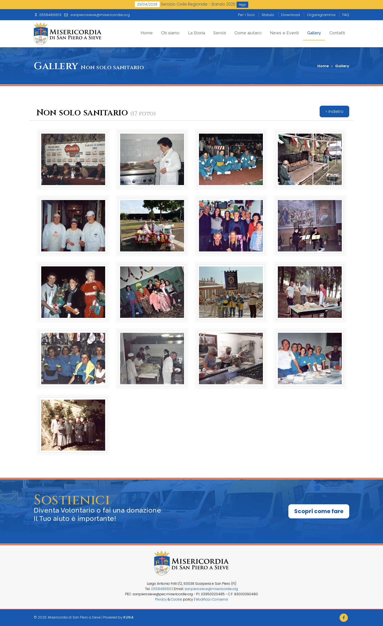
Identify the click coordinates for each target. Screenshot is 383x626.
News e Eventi (284, 32)
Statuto (268, 14)
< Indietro (334, 111)
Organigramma (321, 14)
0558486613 (161, 588)
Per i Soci (246, 14)
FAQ (345, 14)
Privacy (161, 599)
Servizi (219, 32)
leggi (242, 4)
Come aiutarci (248, 32)
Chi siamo (170, 32)
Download (290, 14)
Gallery (314, 32)
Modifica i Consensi (212, 599)
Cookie (176, 599)
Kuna (128, 617)
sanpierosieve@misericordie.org (211, 588)
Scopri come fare (318, 511)
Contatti (337, 32)
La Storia (196, 32)
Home (147, 32)
